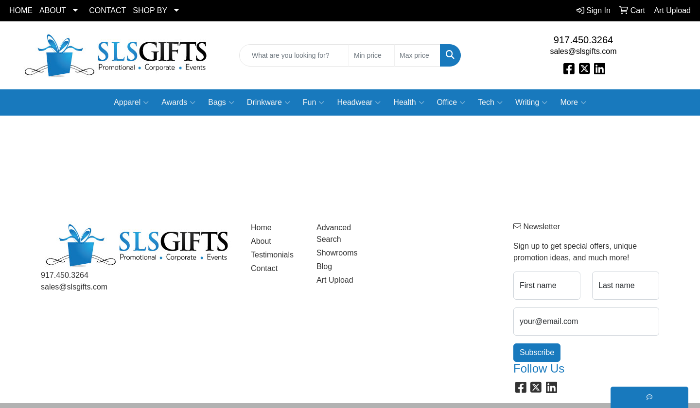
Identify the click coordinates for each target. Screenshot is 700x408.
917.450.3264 (583, 39)
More (573, 102)
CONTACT (107, 10)
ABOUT (52, 10)
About (261, 241)
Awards (178, 102)
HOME (21, 10)
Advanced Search (333, 233)
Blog (324, 266)
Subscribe (537, 352)
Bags (221, 102)
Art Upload (334, 280)
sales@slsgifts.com (583, 51)
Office (451, 102)
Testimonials (272, 255)
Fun (314, 102)
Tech (490, 102)
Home (261, 227)
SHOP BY (150, 10)
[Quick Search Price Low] (372, 55)
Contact (264, 268)
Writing (531, 102)
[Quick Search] (294, 55)
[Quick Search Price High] (417, 55)
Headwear (359, 102)
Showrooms (336, 253)
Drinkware (268, 102)
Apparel (131, 102)
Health (408, 102)
